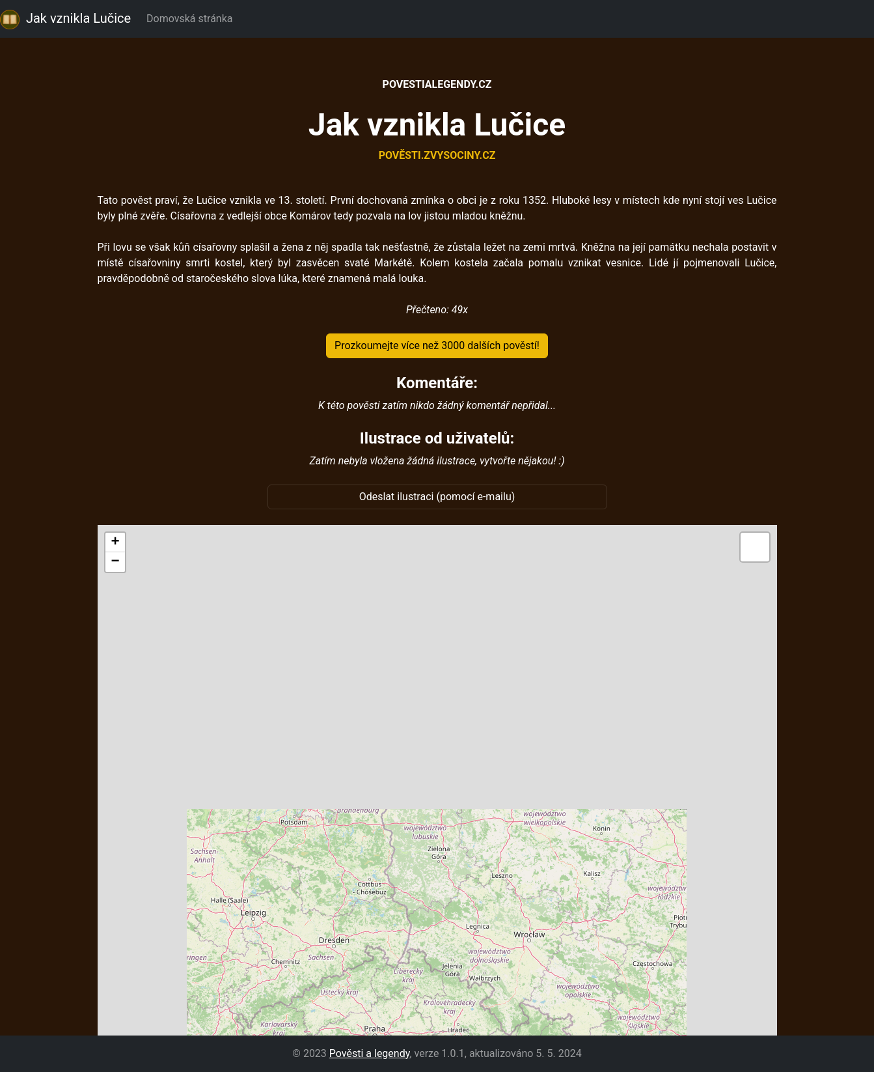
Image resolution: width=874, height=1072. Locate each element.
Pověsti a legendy (369, 1053)
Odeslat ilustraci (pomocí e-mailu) (437, 496)
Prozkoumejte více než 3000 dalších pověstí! (437, 345)
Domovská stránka (192, 18)
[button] (115, 542)
